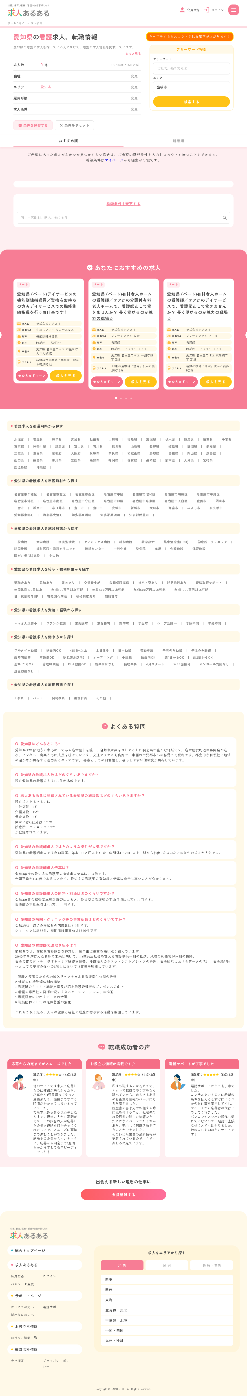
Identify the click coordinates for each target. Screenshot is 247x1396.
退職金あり (22, 583)
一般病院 (20, 543)
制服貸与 (112, 597)
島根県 (174, 456)
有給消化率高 (57, 597)
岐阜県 (174, 449)
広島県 (212, 456)
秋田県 (95, 442)
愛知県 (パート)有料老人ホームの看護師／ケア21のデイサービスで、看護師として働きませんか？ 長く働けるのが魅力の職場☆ (197, 309)
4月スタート (156, 664)
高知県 (95, 462)
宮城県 (76, 442)
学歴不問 (193, 623)
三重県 (19, 456)
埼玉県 (209, 442)
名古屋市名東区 (145, 503)
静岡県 (193, 449)
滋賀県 (38, 456)
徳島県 (38, 462)
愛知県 (212, 449)
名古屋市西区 (85, 496)
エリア (157, 78)
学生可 (144, 623)
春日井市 (58, 509)
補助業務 (131, 664)
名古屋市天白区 (177, 503)
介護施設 (177, 550)
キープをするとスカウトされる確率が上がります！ (190, 36)
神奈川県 (39, 449)
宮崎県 (209, 462)
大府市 (155, 509)
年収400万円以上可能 (109, 590)
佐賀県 (133, 462)
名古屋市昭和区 (145, 496)
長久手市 (217, 509)
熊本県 (171, 462)
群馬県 (190, 442)
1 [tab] (116, 401)
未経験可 (81, 623)
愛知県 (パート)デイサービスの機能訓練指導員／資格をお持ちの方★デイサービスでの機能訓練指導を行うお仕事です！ (47, 306)
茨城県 (152, 442)
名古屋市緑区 (114, 503)
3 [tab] (126, 401)
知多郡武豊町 (140, 516)
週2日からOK (204, 657)
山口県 (19, 462)
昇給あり (46, 583)
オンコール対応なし (215, 664)
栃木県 (171, 442)
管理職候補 (51, 664)
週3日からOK (24, 664)
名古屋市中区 (114, 496)
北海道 (19, 442)
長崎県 (152, 462)
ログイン (49, 1272)
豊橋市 (202, 503)
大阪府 (76, 456)
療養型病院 (67, 543)
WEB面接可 (183, 664)
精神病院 (126, 543)
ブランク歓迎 (56, 623)
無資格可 (104, 623)
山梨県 (136, 449)
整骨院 (141, 550)
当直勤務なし (24, 671)
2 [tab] (121, 401)
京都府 (57, 456)
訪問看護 (20, 550)
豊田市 (98, 509)
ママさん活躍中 (25, 623)
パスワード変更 (22, 1280)
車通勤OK (47, 657)
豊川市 (79, 509)
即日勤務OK (77, 664)
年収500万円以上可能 (151, 590)
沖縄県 (41, 469)
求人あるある (16, 23)
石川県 (98, 449)
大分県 (190, 462)
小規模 (127, 657)
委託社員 (81, 697)
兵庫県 (95, 456)
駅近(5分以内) (74, 657)
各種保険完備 (120, 583)
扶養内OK (53, 650)
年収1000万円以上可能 (193, 590)
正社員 (19, 697)
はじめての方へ (22, 1303)
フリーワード (162, 59)
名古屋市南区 (53, 503)
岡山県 (193, 456)
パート (38, 697)
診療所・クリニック (213, 543)
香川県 (57, 462)
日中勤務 (125, 650)
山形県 (114, 442)
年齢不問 (215, 623)
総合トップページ (30, 1247)
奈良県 (114, 456)
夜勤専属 (147, 650)
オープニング (104, 657)
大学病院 (43, 543)
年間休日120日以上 (28, 590)
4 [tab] (131, 401)
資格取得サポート (210, 583)
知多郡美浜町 (111, 516)
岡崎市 (222, 503)
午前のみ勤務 (173, 650)
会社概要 (17, 1357)
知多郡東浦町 (82, 516)
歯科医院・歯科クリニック (56, 550)
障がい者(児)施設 (27, 556)
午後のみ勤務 (202, 650)
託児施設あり (178, 583)
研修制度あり (86, 597)
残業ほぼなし (105, 664)
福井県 (117, 449)
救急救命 (148, 543)
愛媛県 (76, 462)
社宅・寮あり (149, 583)
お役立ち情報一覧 (24, 1334)
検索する (192, 101)
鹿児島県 (20, 469)
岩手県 (57, 442)
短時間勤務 (22, 657)
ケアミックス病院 (97, 543)
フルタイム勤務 (25, 650)
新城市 (136, 509)
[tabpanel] (48, 333)
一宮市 (19, 509)
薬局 (158, 550)
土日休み (103, 650)
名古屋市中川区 (209, 496)
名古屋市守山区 (83, 503)
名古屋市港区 (24, 503)
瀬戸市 (38, 509)
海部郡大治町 (53, 516)
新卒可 (125, 623)
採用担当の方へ (22, 1311)
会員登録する (124, 1191)
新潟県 (60, 449)
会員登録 (17, 1272)
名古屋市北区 (56, 496)
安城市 (117, 509)
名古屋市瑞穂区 (177, 496)
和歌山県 (134, 456)
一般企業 (121, 550)
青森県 (38, 442)
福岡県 (114, 462)
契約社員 (58, 697)
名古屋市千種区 (25, 496)
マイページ (114, 160)
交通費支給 (92, 583)
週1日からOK (175, 657)
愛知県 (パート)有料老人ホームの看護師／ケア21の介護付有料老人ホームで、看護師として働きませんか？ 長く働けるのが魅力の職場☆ (122, 309)
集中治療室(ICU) (177, 543)
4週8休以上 (79, 650)
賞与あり (68, 583)
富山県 (79, 449)
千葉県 (227, 442)
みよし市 (194, 509)
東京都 (19, 449)
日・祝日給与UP (26, 597)
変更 (134, 76)
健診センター (95, 550)
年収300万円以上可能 (68, 590)
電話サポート (53, 1303)
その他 (54, 556)
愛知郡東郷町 (24, 516)
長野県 (155, 449)
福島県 (133, 442)
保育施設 (200, 550)
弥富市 (174, 509)
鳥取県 (155, 456)
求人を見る (66, 378)
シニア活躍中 (168, 623)
